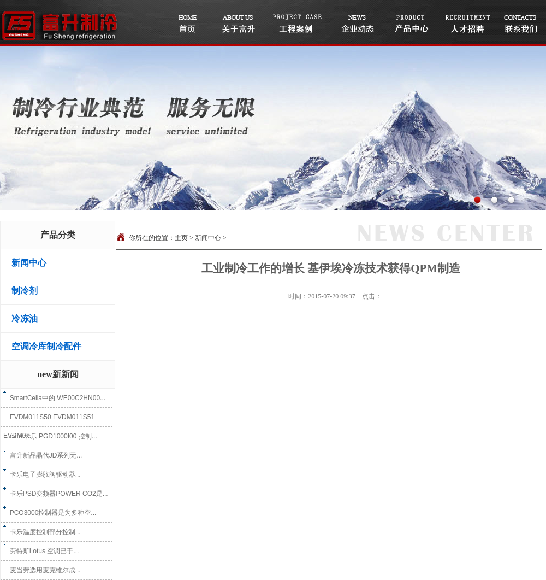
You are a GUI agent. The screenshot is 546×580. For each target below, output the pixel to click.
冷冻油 (24, 318)
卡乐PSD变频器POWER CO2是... (55, 493)
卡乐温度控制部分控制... (42, 532)
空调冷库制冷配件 (46, 346)
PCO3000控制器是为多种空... (49, 513)
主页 (181, 238)
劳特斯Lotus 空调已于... (41, 551)
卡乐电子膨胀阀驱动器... (42, 474)
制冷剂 (24, 290)
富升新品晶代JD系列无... (42, 455)
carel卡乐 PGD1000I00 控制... (50, 436)
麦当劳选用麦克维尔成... (42, 570)
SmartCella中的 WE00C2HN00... (54, 398)
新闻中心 (28, 262)
